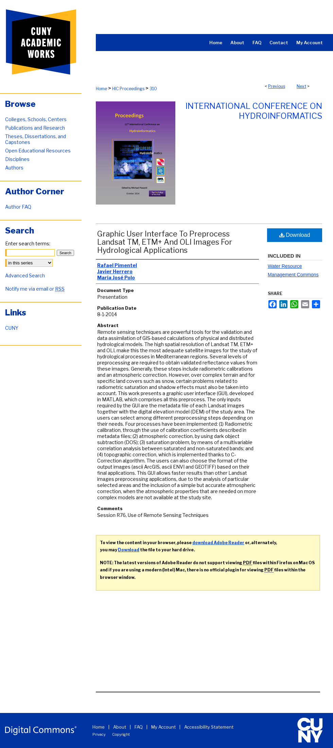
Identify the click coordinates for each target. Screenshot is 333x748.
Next (301, 86)
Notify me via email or (35, 289)
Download (294, 235)
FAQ (139, 727)
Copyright (121, 734)
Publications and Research (35, 128)
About (119, 727)
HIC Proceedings (128, 88)
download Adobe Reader (218, 542)
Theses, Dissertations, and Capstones (35, 139)
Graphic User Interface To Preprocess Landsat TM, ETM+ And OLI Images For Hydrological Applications (164, 242)
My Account (163, 727)
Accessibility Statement (208, 727)
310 (153, 88)
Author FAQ (18, 207)
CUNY (11, 328)
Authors (14, 167)
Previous (276, 86)
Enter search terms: (27, 243)
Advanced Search (25, 275)
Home (101, 88)
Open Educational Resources (38, 150)
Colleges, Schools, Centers (36, 119)
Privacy (99, 734)
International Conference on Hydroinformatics (254, 111)
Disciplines (17, 159)
